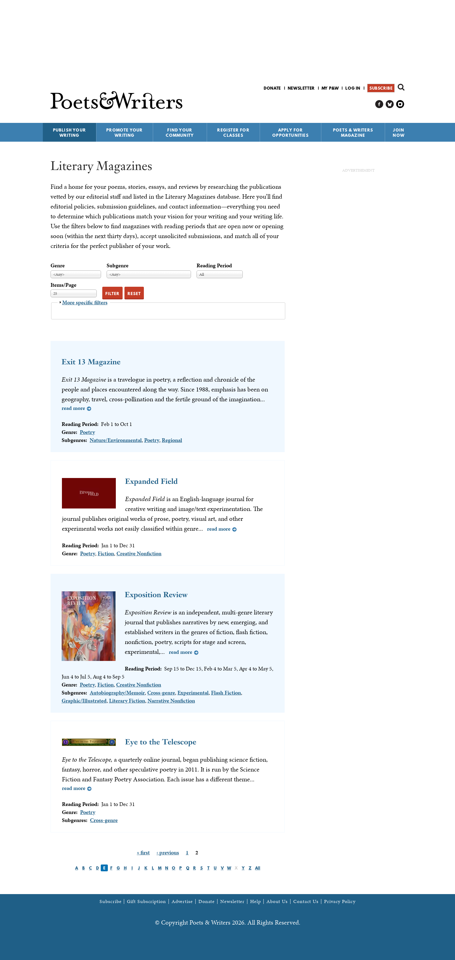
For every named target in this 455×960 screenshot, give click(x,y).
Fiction (106, 553)
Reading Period (214, 265)
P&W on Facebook (379, 104)
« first (143, 852)
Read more (73, 408)
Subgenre (117, 265)
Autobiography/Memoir (117, 692)
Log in (352, 88)
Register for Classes (233, 132)
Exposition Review (156, 594)
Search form (401, 87)
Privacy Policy (339, 901)
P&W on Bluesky (390, 104)
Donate (272, 88)
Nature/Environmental (116, 440)
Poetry (87, 432)
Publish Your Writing (69, 132)
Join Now (398, 132)
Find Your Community (180, 132)
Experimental (193, 692)
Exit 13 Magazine (91, 362)
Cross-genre (161, 692)
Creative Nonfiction (138, 553)
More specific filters (85, 302)
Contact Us (306, 901)
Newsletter (301, 88)
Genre (58, 265)
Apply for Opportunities (290, 132)
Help (255, 901)
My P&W (330, 88)
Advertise (182, 901)
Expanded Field (151, 481)
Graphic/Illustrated (84, 700)
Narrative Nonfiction (171, 700)
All (257, 868)
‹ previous (167, 852)
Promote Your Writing (124, 132)
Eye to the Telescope (160, 742)
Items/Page (63, 285)
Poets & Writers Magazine (353, 132)
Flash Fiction (226, 692)
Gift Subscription (146, 901)
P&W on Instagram (400, 104)
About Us (277, 901)
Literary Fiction (127, 700)
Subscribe (380, 88)
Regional (172, 440)
